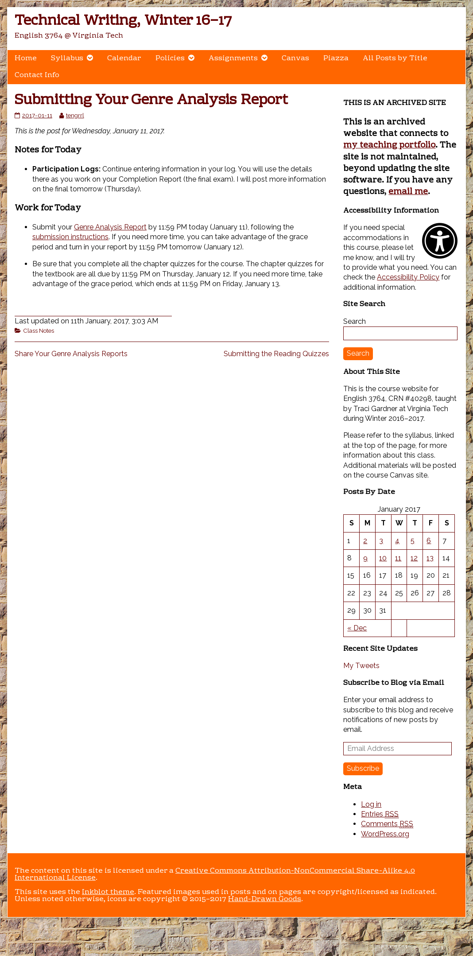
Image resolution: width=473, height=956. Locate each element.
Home (26, 58)
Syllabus (67, 58)
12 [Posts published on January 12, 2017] (414, 558)
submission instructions (70, 237)
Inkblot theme (108, 892)
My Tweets (361, 665)
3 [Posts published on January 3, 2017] (381, 540)
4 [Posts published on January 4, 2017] (397, 540)
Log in (371, 804)
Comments (387, 824)
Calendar (124, 58)
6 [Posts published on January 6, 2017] (428, 540)
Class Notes (38, 330)
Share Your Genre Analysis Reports (71, 354)
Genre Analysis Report (110, 227)
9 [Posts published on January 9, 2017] (365, 558)
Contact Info (37, 75)
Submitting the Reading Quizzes (276, 354)
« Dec (357, 628)
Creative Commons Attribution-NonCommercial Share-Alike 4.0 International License (215, 874)
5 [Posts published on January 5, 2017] (413, 540)
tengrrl (75, 115)
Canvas (295, 58)
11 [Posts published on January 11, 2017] (398, 558)
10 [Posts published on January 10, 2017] (383, 558)
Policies (170, 58)
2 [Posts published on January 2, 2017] (365, 540)
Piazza (336, 58)
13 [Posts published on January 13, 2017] (430, 558)
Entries (380, 814)
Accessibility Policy (408, 277)
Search (354, 321)
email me (408, 192)
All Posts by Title (395, 58)
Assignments (233, 58)
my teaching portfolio (389, 145)
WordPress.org (385, 834)
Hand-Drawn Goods (264, 899)
